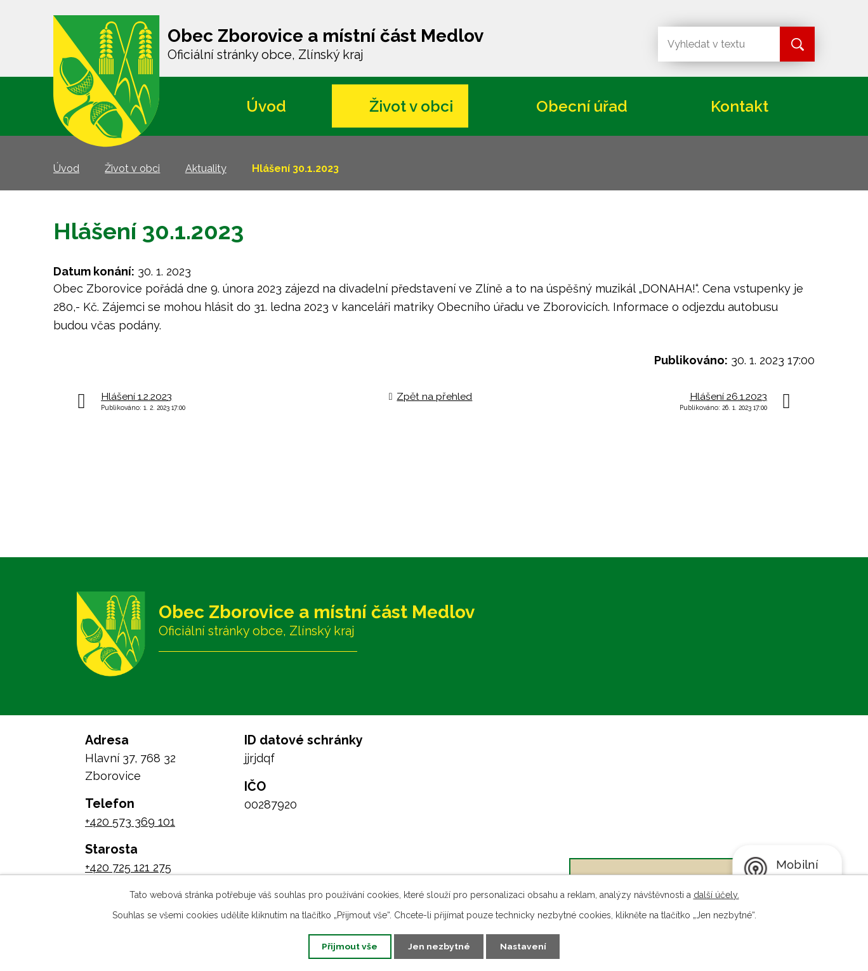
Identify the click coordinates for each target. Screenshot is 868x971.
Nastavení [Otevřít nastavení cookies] (525, 946)
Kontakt (739, 106)
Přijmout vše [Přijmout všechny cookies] (348, 946)
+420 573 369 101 (130, 821)
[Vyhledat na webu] (709, 44)
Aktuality (206, 168)
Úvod (266, 106)
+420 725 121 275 (128, 867)
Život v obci (411, 106)
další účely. (716, 894)
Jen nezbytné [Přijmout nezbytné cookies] (439, 946)
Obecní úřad (582, 106)
